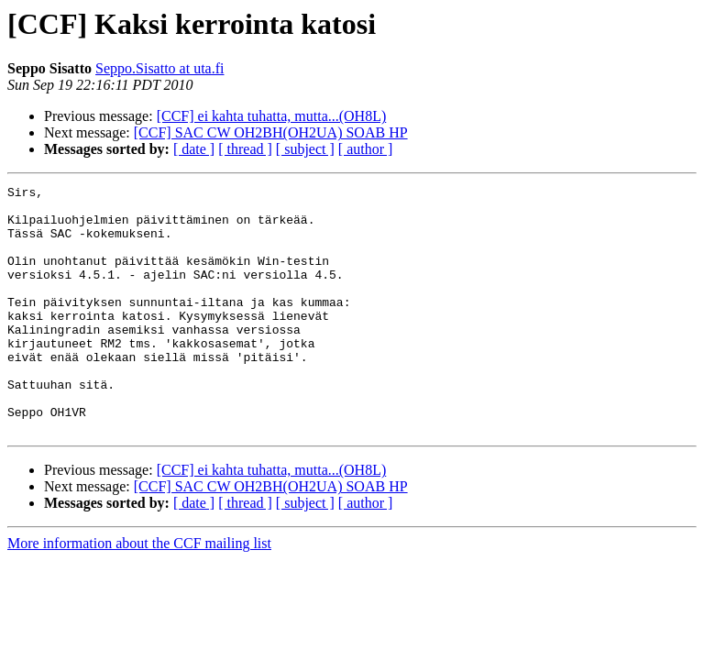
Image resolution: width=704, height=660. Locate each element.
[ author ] (365, 149)
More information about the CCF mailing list (139, 592)
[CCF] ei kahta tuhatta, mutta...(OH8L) (272, 116)
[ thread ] (245, 149)
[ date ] (193, 149)
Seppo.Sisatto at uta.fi (159, 68)
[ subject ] (305, 149)
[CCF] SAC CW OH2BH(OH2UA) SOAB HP (271, 132)
